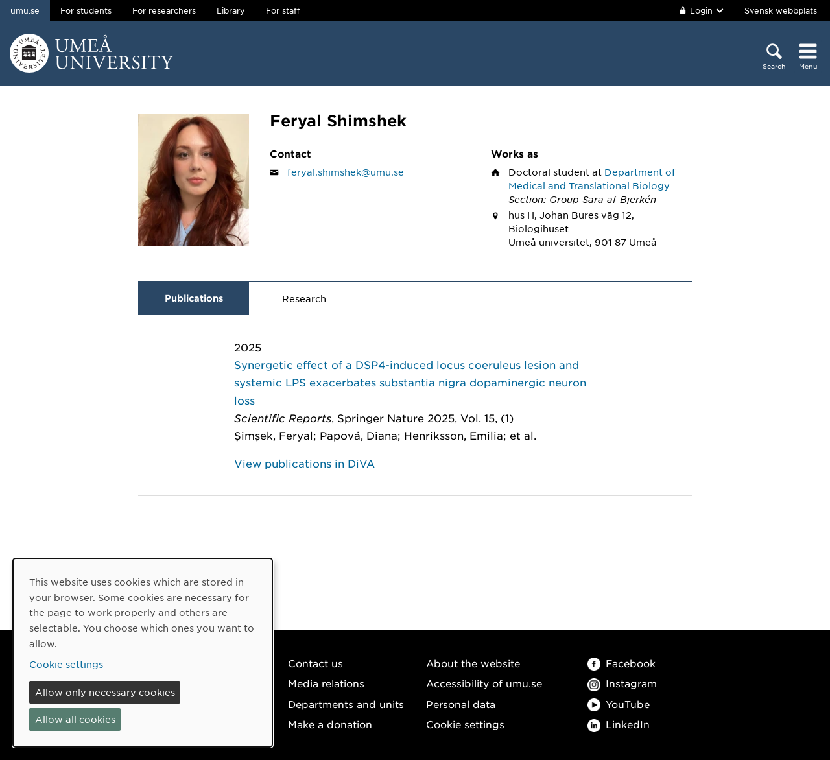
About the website (473, 663)
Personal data (460, 704)
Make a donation (330, 724)
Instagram (622, 683)
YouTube (618, 704)
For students (86, 10)
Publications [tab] (194, 297)
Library (231, 10)
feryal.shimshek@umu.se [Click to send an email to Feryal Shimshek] (345, 172)
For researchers (164, 10)
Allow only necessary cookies (105, 692)
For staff (283, 10)
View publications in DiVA (304, 463)
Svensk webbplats (780, 10)
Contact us (315, 663)
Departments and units (346, 704)
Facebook (621, 663)
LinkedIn (618, 724)
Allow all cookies (75, 719)
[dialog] (142, 652)
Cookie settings (465, 724)
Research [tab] (304, 298)
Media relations (326, 683)
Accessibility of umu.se (484, 683)
